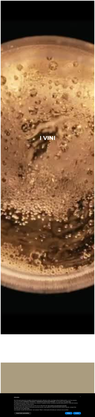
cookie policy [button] (68, 401)
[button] (80, 396)
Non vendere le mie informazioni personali (57, 405)
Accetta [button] (77, 413)
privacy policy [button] (26, 408)
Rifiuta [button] (68, 413)
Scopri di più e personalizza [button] (22, 413)
